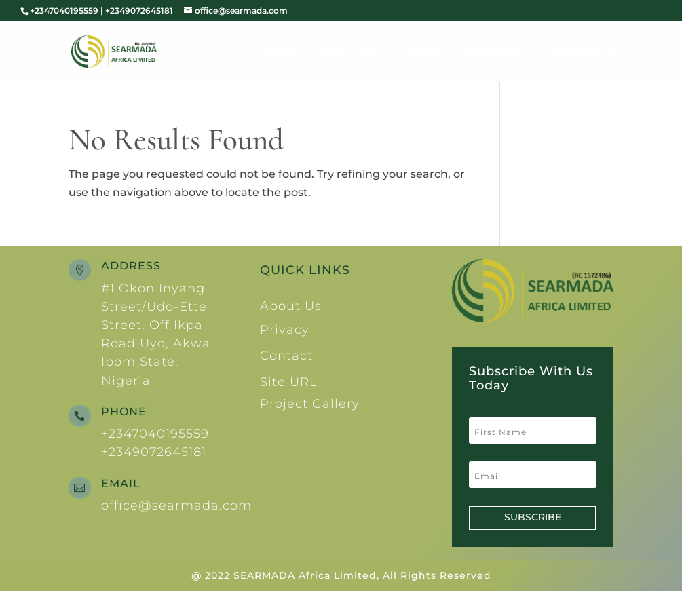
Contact (286, 355)
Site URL (289, 382)
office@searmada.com (176, 505)
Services (488, 53)
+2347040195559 (155, 433)
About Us (345, 53)
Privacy (284, 329)
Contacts (581, 53)
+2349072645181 (153, 451)
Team (424, 53)
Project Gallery (310, 403)
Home (279, 53)
